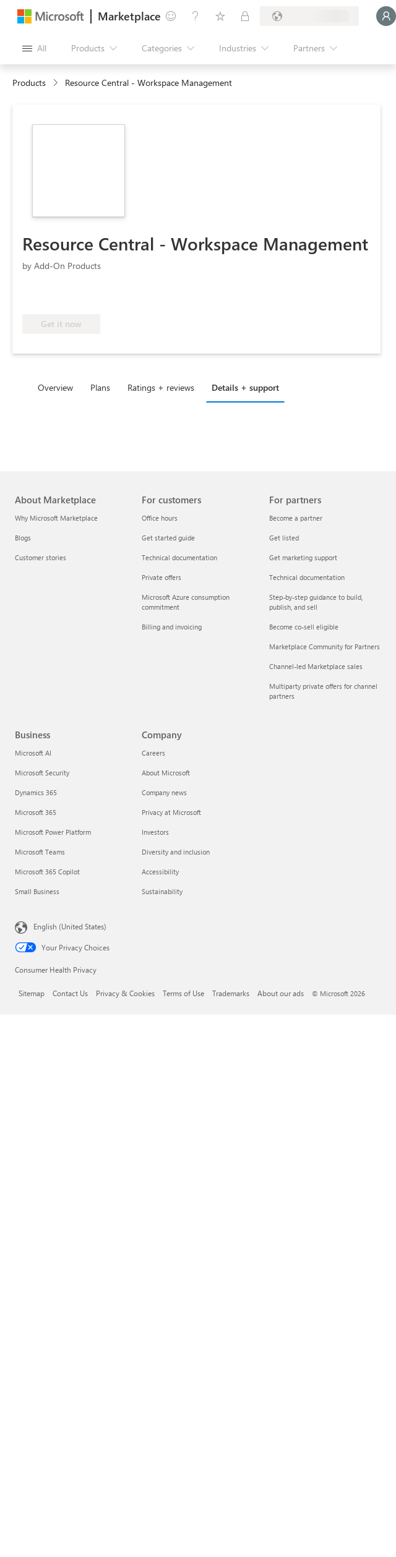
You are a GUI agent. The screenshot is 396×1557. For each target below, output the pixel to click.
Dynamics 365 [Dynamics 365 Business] (36, 792)
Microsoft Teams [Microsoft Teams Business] (40, 851)
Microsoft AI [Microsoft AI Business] (33, 752)
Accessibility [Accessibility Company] (160, 871)
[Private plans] (245, 16)
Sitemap (32, 993)
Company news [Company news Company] (164, 792)
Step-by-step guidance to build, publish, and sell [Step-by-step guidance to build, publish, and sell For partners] (316, 602)
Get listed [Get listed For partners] (284, 537)
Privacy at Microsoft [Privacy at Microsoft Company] (171, 812)
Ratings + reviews (160, 387)
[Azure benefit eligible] (72, 295)
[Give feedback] (171, 16)
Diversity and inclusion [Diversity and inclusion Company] (176, 851)
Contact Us (70, 993)
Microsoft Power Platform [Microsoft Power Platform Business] (53, 832)
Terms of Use (183, 993)
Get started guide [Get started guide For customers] (168, 537)
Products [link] (29, 82)
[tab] (58, 387)
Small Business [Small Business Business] (37, 891)
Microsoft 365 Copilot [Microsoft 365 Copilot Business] (47, 871)
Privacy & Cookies (125, 993)
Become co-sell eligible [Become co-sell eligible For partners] (303, 626)
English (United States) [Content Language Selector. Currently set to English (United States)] (69, 926)
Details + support (245, 387)
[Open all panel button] (34, 48)
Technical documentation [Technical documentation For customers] (179, 557)
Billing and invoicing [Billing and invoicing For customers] (172, 626)
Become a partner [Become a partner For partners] (295, 518)
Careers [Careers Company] (153, 752)
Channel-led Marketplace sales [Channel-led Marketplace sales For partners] (316, 666)
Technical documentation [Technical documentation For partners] (307, 577)
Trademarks (230, 993)
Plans (100, 387)
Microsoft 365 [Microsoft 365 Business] (35, 812)
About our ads (280, 993)
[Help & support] (195, 16)
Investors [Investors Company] (155, 832)
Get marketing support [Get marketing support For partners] (303, 557)
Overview (55, 387)
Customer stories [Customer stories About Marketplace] (40, 557)
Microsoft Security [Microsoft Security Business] (42, 772)
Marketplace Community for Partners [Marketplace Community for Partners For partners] (324, 646)
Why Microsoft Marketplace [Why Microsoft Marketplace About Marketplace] (56, 518)
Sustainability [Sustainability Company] (162, 891)
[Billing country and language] (309, 16)
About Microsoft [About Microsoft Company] (166, 772)
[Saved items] (220, 16)
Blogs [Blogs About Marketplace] (23, 537)
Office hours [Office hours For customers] (160, 518)
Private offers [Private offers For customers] (161, 577)
